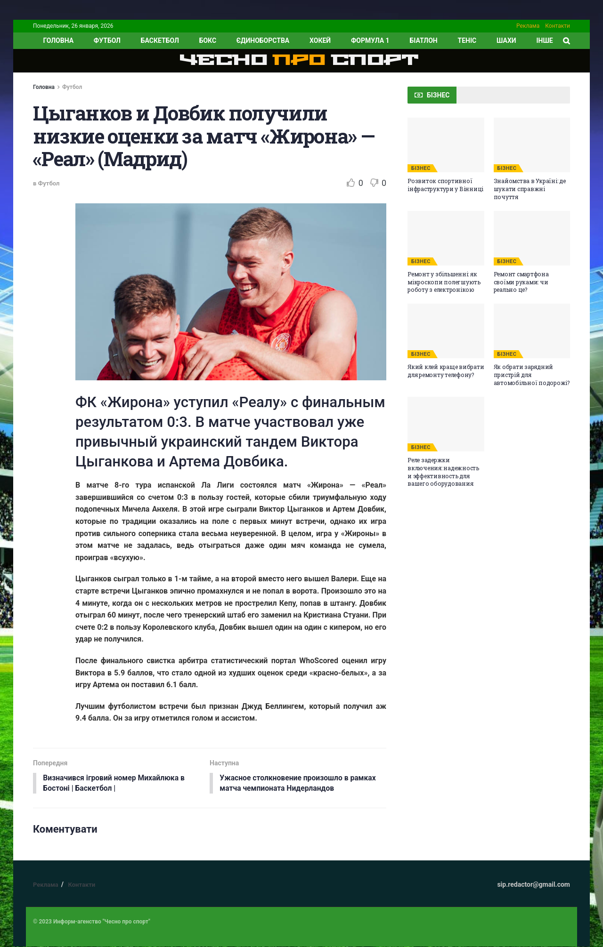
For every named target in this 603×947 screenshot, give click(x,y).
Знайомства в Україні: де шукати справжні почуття (530, 189)
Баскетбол (160, 40)
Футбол (107, 40)
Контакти (557, 26)
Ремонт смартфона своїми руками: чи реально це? (521, 282)
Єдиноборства (262, 40)
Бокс (207, 40)
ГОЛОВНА (58, 40)
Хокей (320, 40)
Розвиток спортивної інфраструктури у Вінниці (445, 185)
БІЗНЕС (421, 168)
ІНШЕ (544, 40)
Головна (44, 87)
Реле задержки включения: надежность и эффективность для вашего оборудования (443, 471)
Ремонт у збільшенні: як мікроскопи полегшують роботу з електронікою (444, 282)
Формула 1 (370, 40)
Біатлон (423, 40)
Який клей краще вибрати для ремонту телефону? (445, 370)
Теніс (467, 40)
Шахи (506, 40)
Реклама (527, 26)
